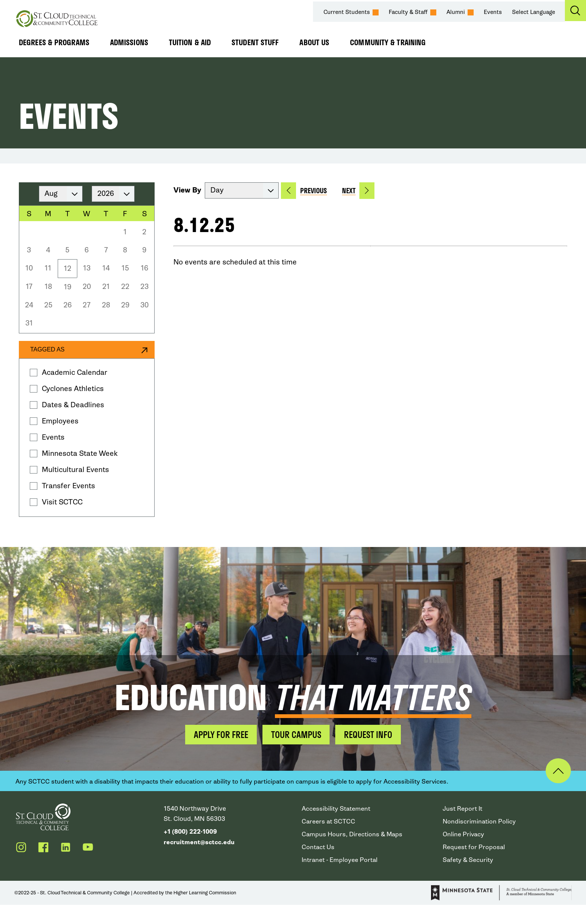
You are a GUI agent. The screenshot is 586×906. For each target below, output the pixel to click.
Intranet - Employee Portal (340, 861)
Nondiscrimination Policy (480, 822)
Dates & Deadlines (73, 404)
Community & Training (388, 42)
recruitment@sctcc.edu (200, 842)
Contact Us (318, 848)
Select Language (533, 12)
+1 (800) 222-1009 (190, 832)
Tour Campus (296, 735)
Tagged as (47, 349)
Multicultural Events (75, 469)
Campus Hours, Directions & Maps (353, 835)
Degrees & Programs (54, 42)
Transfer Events (68, 485)
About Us (314, 42)
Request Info (372, 735)
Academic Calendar (74, 372)
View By (187, 190)
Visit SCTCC (62, 502)
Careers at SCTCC (329, 822)
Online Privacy (464, 835)
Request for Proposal (474, 848)
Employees (60, 421)
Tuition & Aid (190, 42)
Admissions (129, 42)
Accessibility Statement (336, 809)
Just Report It (462, 809)
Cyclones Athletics (73, 388)
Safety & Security (468, 861)
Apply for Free (217, 735)
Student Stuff (255, 42)
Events (493, 12)
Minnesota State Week (80, 453)
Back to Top (555, 771)
